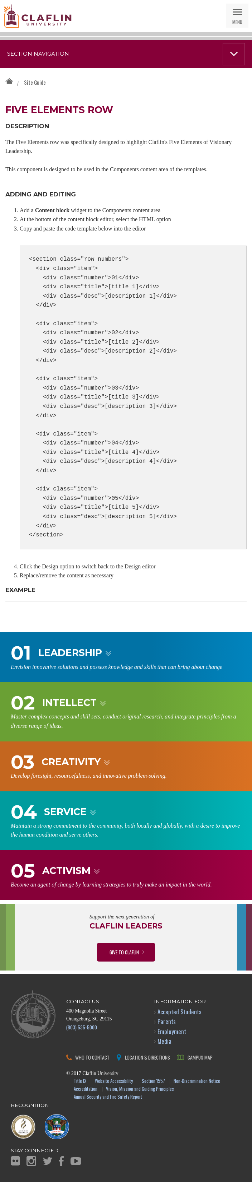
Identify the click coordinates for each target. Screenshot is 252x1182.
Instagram (31, 1161)
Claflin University (38, 16)
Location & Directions (147, 1057)
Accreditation (85, 1089)
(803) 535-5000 (81, 1027)
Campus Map (200, 1057)
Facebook (61, 1161)
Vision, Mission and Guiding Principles (140, 1089)
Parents (167, 1021)
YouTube (76, 1161)
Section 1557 (153, 1081)
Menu (237, 21)
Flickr (15, 1160)
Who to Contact (92, 1057)
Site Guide (35, 82)
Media (164, 1041)
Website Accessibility (114, 1081)
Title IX (80, 1081)
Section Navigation (38, 54)
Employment (172, 1031)
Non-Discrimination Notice (197, 1081)
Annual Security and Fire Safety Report (108, 1097)
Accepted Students (180, 1011)
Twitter (47, 1161)
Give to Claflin (124, 952)
